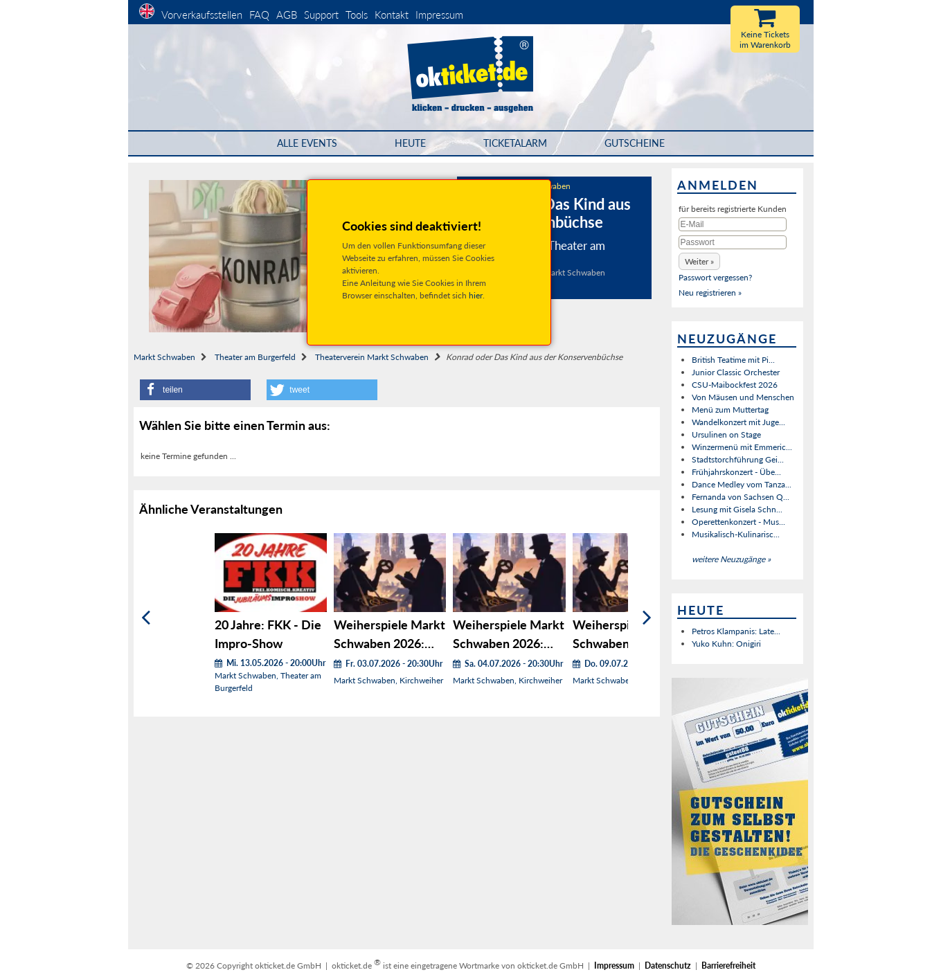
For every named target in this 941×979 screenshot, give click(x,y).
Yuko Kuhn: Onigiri (726, 643)
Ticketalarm (515, 143)
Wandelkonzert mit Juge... (738, 422)
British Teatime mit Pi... (733, 359)
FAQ (259, 14)
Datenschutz (668, 965)
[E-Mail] (733, 224)
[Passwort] (733, 242)
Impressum (439, 14)
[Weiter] (647, 618)
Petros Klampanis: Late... (736, 631)
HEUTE (410, 143)
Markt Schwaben (164, 357)
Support (321, 14)
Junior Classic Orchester (736, 372)
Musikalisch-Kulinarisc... (736, 534)
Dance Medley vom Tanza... (741, 484)
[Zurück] (145, 618)
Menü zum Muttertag (730, 409)
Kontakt (392, 14)
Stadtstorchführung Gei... (738, 459)
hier (476, 295)
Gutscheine (634, 143)
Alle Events (307, 143)
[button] (195, 389)
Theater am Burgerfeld (255, 357)
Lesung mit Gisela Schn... (737, 509)
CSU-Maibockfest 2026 (735, 384)
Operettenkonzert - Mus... (738, 522)
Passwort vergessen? (715, 277)
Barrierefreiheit (728, 965)
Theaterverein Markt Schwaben (372, 357)
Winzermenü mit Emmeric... (742, 447)
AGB (286, 14)
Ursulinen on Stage (726, 434)
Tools (357, 14)
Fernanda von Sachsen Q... (740, 497)
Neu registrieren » (710, 292)
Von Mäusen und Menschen (743, 397)
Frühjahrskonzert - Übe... (736, 472)
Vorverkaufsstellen (201, 14)
